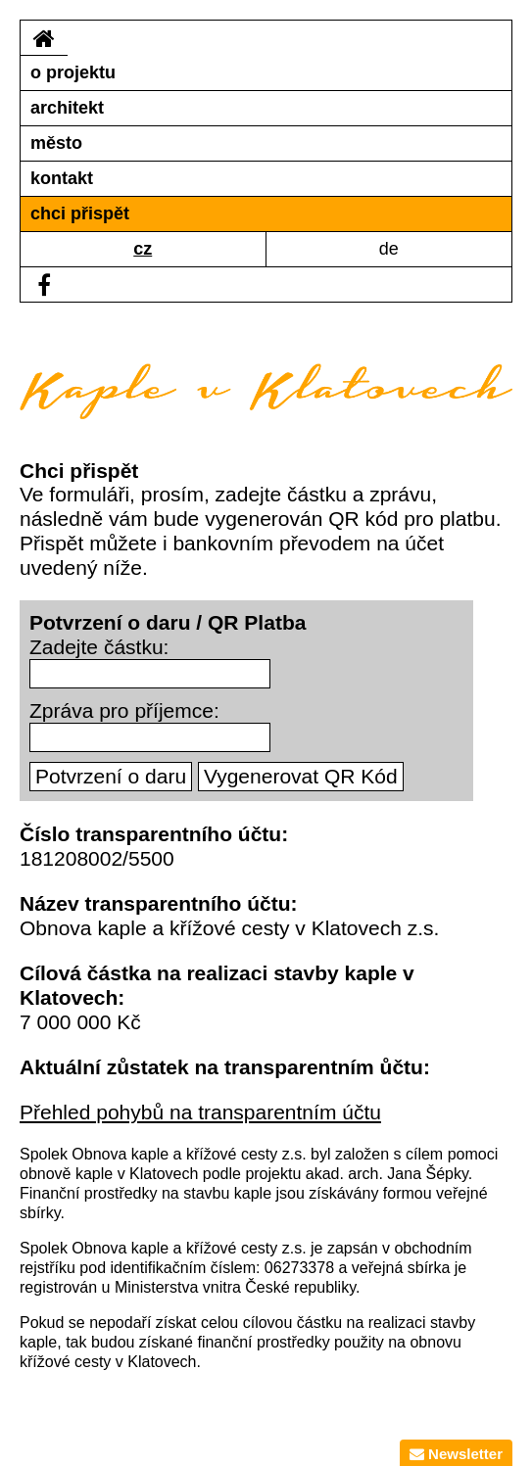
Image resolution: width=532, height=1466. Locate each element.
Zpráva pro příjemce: (124, 710)
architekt (67, 108)
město (56, 143)
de (389, 249)
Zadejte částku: (99, 647)
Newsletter (456, 1453)
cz (142, 249)
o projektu (73, 72)
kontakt (61, 178)
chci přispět (79, 213)
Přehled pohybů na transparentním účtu (200, 1112)
